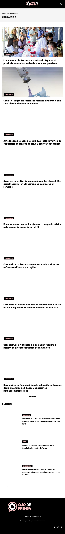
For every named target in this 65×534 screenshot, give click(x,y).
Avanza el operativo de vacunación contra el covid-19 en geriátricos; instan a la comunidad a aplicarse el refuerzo (32, 184)
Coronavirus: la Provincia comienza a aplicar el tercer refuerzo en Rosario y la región (31, 266)
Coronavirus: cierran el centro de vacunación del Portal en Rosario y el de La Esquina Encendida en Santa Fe (32, 306)
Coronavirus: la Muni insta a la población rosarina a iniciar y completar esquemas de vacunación (29, 346)
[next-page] (7, 486)
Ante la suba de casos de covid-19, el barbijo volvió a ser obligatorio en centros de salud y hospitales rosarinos (32, 142)
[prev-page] (3, 486)
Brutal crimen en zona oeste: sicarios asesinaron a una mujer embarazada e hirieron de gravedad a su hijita (41, 421)
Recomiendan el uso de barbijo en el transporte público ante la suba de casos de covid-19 (32, 225)
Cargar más (33, 396)
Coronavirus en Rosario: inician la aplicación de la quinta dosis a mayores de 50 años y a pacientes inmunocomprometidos (32, 388)
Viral (24, 442)
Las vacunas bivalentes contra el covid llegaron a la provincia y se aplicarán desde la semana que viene (30, 62)
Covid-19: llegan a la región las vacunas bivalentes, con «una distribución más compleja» (32, 102)
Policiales (26, 415)
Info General (9, 54)
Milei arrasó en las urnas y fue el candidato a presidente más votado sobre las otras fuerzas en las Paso (41, 472)
